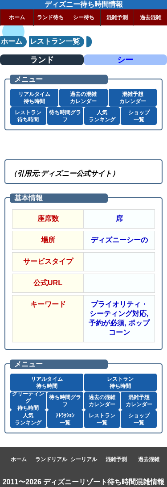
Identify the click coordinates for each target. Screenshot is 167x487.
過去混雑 (150, 17)
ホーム (17, 17)
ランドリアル (51, 459)
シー (125, 59)
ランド (42, 59)
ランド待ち (50, 17)
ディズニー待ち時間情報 (84, 4)
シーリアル (83, 459)
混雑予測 (117, 17)
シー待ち (83, 17)
